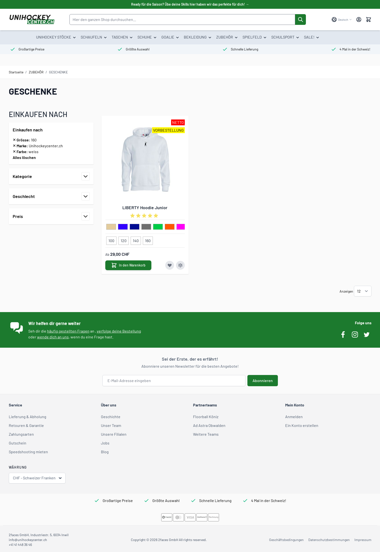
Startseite (16, 72)
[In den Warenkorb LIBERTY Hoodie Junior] (128, 265)
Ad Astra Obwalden (209, 425)
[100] (111, 240)
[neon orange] (170, 227)
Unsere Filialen (114, 434)
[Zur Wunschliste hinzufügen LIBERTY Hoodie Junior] (169, 265)
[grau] (146, 227)
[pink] (181, 227)
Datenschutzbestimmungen (329, 540)
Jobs (105, 443)
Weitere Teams (206, 434)
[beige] (111, 227)
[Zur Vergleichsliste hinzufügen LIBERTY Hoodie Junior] (180, 265)
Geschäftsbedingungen (286, 540)
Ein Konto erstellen (301, 425)
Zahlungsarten (21, 434)
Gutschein (17, 443)
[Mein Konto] (359, 19)
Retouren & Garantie (26, 425)
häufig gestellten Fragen (68, 331)
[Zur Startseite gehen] (32, 19)
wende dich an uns (53, 337)
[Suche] (300, 19)
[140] (136, 240)
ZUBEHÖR (36, 72)
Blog (105, 451)
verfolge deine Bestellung (119, 331)
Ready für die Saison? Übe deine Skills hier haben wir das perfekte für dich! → (190, 4)
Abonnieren (263, 380)
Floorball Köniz (205, 416)
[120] (124, 240)
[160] (148, 240)
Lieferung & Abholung (27, 416)
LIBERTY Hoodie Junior (144, 207)
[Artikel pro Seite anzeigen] (362, 291)
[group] (145, 216)
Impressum (362, 540)
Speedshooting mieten (28, 451)
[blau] (123, 227)
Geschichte (110, 416)
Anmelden (294, 416)
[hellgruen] (158, 227)
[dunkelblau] (134, 227)
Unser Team (111, 425)
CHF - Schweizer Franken (37, 478)
